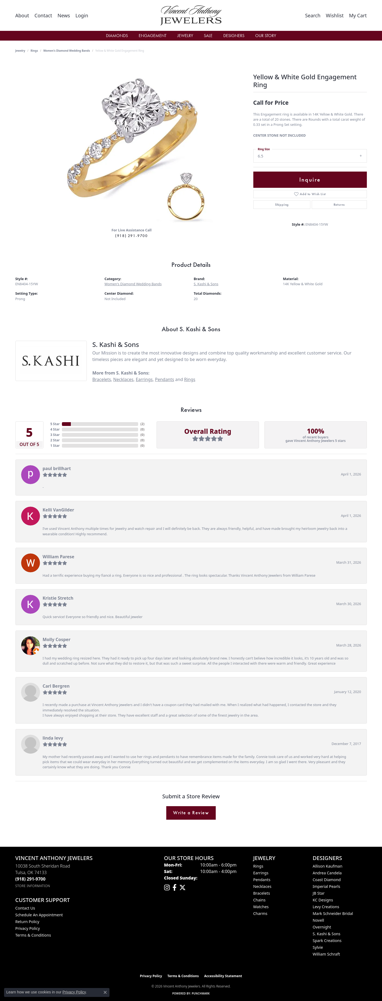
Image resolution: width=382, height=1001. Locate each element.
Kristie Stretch (58, 598)
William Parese (58, 557)
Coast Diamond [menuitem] (327, 879)
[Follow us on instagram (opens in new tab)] (167, 887)
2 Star (54, 440)
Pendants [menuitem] (262, 879)
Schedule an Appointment (39, 914)
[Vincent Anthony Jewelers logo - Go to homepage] (191, 15)
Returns (339, 204)
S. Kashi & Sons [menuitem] (326, 933)
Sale (208, 35)
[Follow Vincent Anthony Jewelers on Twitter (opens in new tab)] (182, 887)
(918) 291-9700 (131, 235)
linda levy (53, 738)
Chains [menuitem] (259, 899)
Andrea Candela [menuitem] (327, 872)
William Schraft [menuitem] (326, 954)
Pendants (164, 379)
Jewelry (185, 35)
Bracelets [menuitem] (261, 893)
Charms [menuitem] (260, 913)
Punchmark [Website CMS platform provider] (201, 993)
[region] (132, 142)
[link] (22, 15)
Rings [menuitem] (258, 866)
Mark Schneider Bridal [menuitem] (333, 913)
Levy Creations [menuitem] (326, 906)
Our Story (265, 35)
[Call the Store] (30, 879)
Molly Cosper (57, 639)
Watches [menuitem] (261, 906)
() (142, 424)
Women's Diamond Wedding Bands (66, 50)
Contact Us (25, 908)
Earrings (144, 379)
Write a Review (191, 813)
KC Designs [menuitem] (323, 899)
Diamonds (117, 35)
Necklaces (123, 379)
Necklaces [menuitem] (262, 886)
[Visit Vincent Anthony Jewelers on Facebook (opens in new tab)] (174, 887)
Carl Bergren (56, 686)
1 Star (54, 445)
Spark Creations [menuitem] (327, 940)
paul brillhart (57, 468)
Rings (34, 50)
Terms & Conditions (33, 935)
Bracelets (101, 379)
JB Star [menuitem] (319, 893)
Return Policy (27, 921)
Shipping (282, 204)
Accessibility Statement (223, 976)
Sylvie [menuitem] (318, 947)
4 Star (54, 429)
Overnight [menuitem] (322, 927)
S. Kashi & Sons (206, 283)
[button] (81, 15)
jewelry (20, 50)
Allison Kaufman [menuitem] (328, 866)
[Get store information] (32, 886)
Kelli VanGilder (58, 510)
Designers (233, 35)
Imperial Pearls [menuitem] (326, 886)
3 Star (54, 434)
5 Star (54, 424)
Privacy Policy (27, 928)
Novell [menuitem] (318, 920)
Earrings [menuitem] (260, 872)
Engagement (153, 35)
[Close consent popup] (105, 992)
